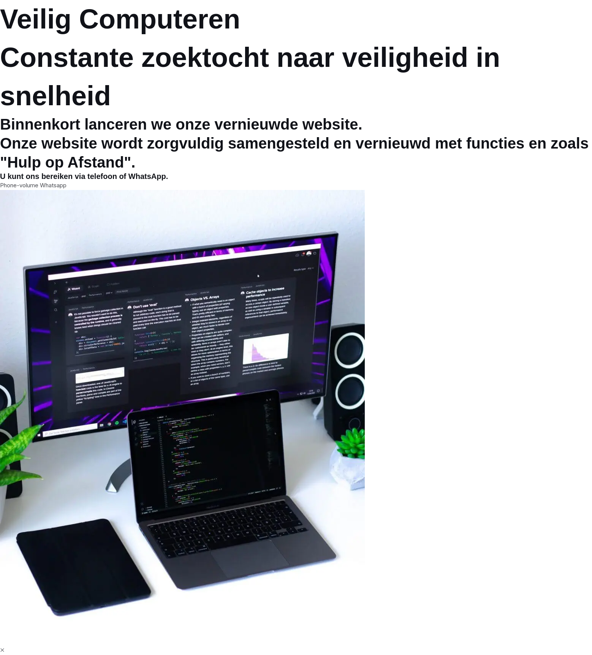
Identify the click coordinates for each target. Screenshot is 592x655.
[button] (2, 650)
